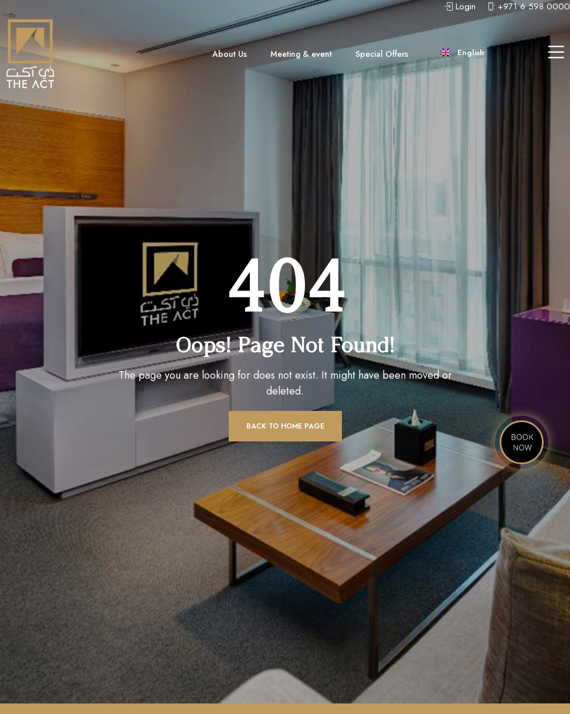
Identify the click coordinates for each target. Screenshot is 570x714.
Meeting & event (301, 54)
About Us (229, 54)
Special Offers (381, 54)
